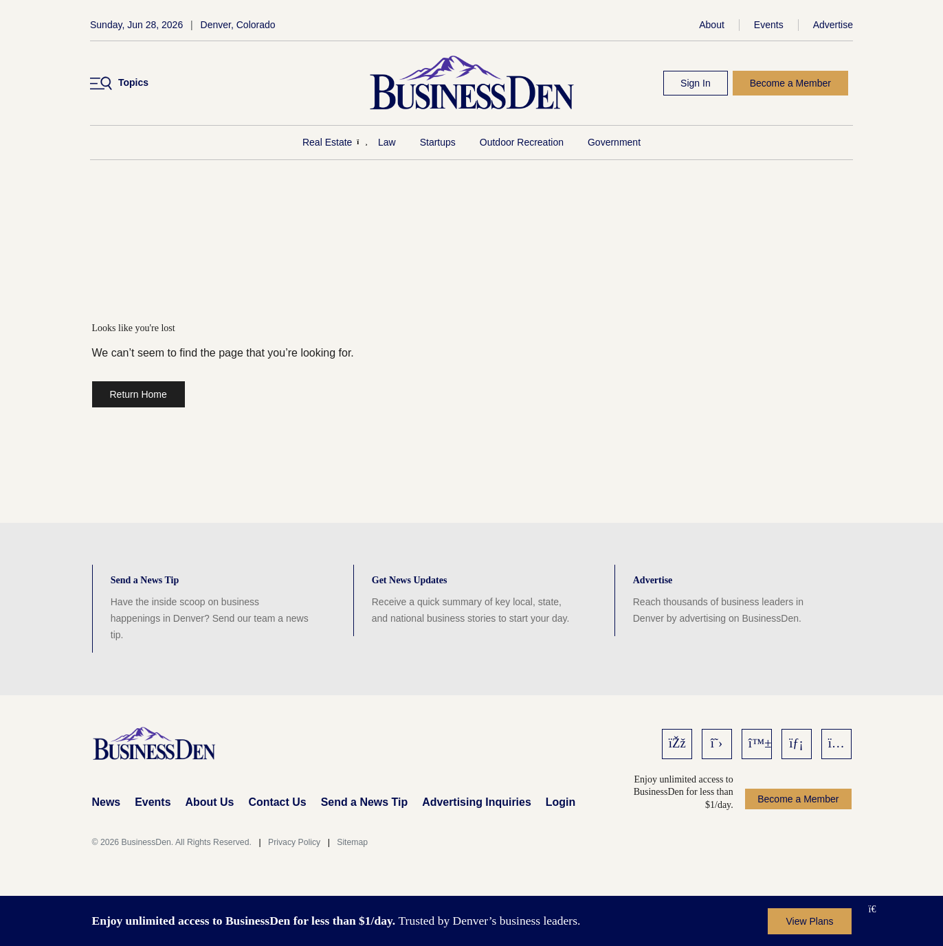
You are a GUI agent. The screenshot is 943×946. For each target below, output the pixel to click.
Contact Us (277, 802)
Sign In (695, 83)
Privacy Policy (294, 842)
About (711, 24)
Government (614, 142)
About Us (210, 802)
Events (769, 24)
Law (387, 142)
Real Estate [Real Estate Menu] (327, 142)
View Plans (809, 921)
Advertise (833, 24)
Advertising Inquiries (476, 802)
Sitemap (352, 842)
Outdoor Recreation (522, 142)
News (106, 802)
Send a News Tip (364, 802)
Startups (438, 142)
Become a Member (790, 83)
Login (560, 802)
